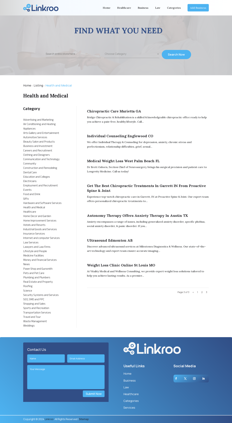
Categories (174, 7)
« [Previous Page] (193, 292)
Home (106, 7)
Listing (38, 85)
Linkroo (49, 419)
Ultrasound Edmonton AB (110, 240)
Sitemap (84, 419)
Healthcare (124, 7)
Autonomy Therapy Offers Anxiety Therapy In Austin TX (137, 215)
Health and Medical (58, 85)
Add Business (198, 7)
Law (157, 7)
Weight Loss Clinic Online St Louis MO (121, 265)
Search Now (176, 57)
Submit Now (94, 394)
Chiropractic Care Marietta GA (114, 111)
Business (143, 7)
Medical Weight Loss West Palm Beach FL (123, 161)
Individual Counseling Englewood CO (120, 136)
